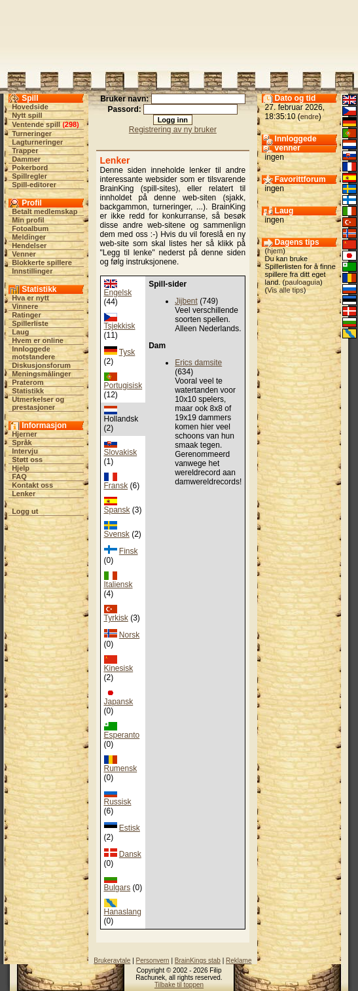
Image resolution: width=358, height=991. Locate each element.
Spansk (117, 509)
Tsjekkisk (119, 326)
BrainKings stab (198, 960)
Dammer (26, 159)
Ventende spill (36, 124)
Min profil (28, 220)
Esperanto (122, 735)
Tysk (127, 352)
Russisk (118, 801)
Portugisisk (123, 385)
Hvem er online (37, 340)
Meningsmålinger (41, 374)
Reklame (238, 960)
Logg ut (25, 511)
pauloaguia (302, 282)
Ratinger (26, 315)
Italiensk (118, 584)
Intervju (25, 451)
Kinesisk (119, 668)
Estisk (129, 828)
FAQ (19, 476)
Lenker (23, 493)
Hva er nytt (30, 298)
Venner (24, 254)
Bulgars (117, 887)
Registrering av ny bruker (173, 129)
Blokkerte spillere (42, 262)
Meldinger (29, 237)
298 (71, 124)
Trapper (25, 150)
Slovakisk (120, 452)
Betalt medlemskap (44, 211)
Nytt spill (27, 115)
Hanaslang (122, 911)
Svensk (117, 534)
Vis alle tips (285, 290)
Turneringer (32, 133)
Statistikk (28, 391)
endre (309, 116)
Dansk (130, 854)
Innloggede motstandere (33, 353)
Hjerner (24, 434)
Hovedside (30, 107)
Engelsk (118, 292)
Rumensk (120, 768)
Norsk (129, 635)
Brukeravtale (112, 960)
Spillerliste (30, 323)
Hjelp (20, 468)
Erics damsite (198, 362)
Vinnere (25, 306)
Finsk (128, 551)
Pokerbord (30, 167)
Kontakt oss (32, 485)
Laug (20, 332)
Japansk (119, 701)
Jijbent (186, 301)
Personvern (153, 960)
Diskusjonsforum (41, 365)
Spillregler (29, 176)
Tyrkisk (116, 617)
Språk (22, 442)
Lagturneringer (37, 142)
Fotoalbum (30, 228)
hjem (275, 251)
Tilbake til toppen (179, 984)
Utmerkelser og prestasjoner (38, 403)
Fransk (116, 485)
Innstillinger (32, 271)
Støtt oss (27, 459)
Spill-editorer (34, 185)
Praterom (27, 382)
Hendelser (29, 245)
